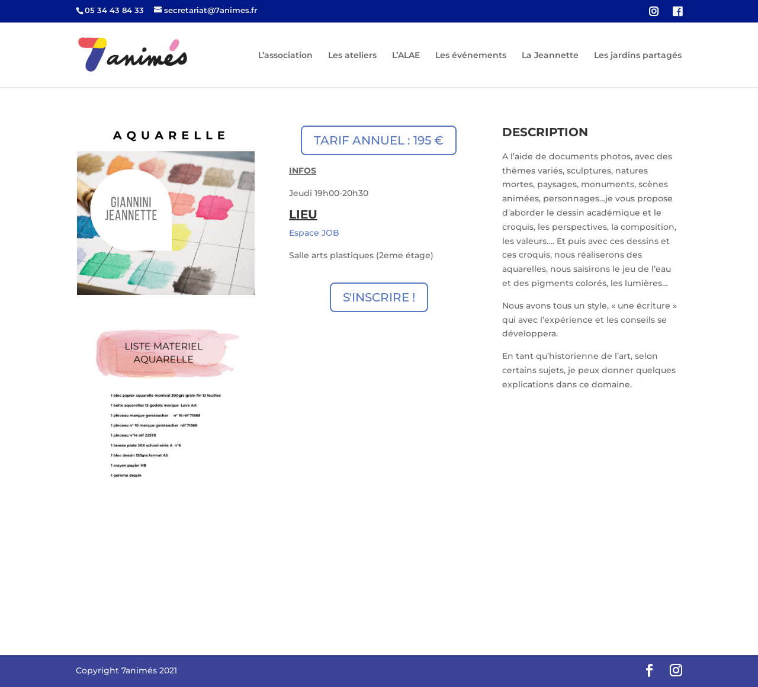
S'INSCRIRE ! (379, 297)
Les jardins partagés (638, 55)
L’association (285, 55)
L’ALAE (406, 55)
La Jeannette (550, 55)
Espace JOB (314, 232)
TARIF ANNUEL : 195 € (379, 140)
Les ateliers (352, 55)
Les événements (470, 55)
